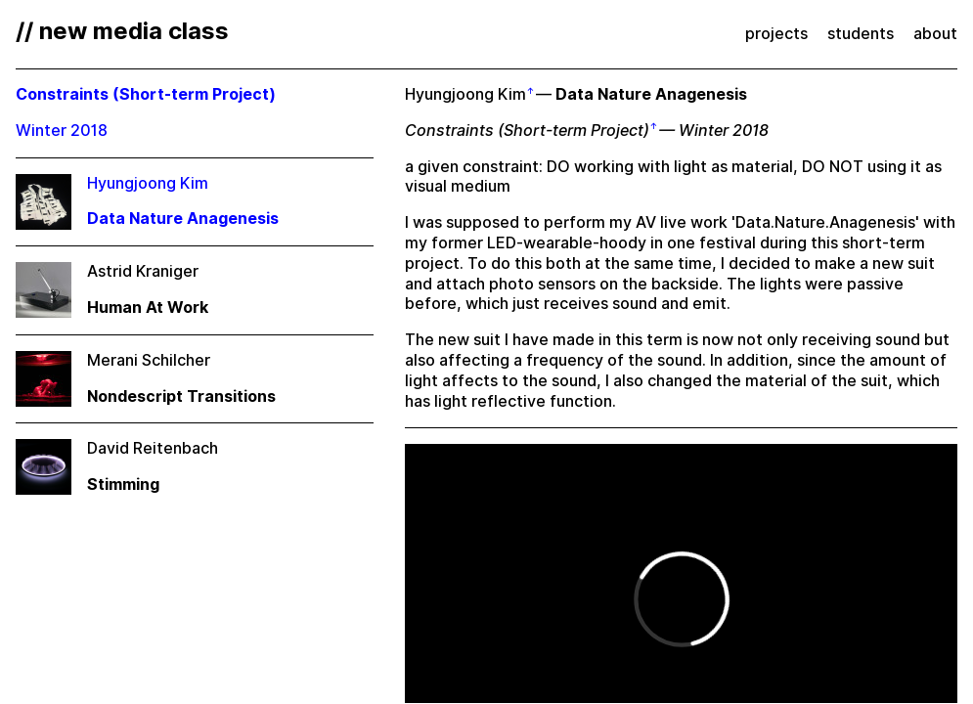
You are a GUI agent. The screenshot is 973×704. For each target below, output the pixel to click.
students (860, 33)
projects (776, 33)
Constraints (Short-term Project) (527, 130)
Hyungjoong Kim (465, 94)
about (935, 33)
